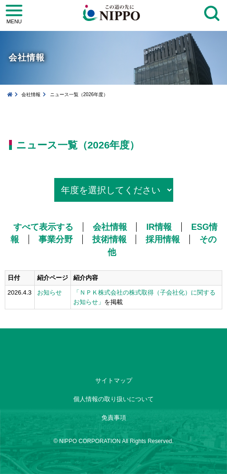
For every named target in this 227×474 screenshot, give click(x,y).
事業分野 (56, 239)
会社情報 (30, 94)
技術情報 (109, 239)
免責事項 (113, 417)
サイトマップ (113, 380)
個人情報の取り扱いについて (113, 399)
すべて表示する (43, 227)
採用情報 (163, 239)
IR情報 (159, 227)
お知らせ (49, 292)
